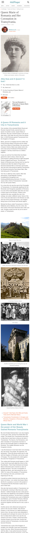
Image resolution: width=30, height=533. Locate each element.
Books (13, 5)
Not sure (5, 94)
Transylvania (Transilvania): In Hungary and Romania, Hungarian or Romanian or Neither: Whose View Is (16, 418)
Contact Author (12, 31)
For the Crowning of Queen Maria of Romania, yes (13, 91)
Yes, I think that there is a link (11, 84)
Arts (2, 5)
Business (19, 5)
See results (11, 97)
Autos (7, 5)
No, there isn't (7, 87)
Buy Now (16, 109)
